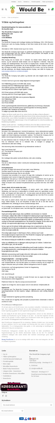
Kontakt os (27, 1)
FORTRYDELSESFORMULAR (12, 359)
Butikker (13, 1)
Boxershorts (7, 378)
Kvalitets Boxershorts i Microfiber (14, 373)
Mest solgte (6, 364)
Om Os (20, 1)
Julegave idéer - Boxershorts (12, 371)
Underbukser (7, 376)
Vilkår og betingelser (47, 1)
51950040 (34, 365)
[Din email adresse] (25, 405)
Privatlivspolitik (35, 1)
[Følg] (51, 405)
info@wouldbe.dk (37, 368)
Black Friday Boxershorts (11, 368)
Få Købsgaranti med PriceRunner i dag (21, 319)
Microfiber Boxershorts (10, 366)
